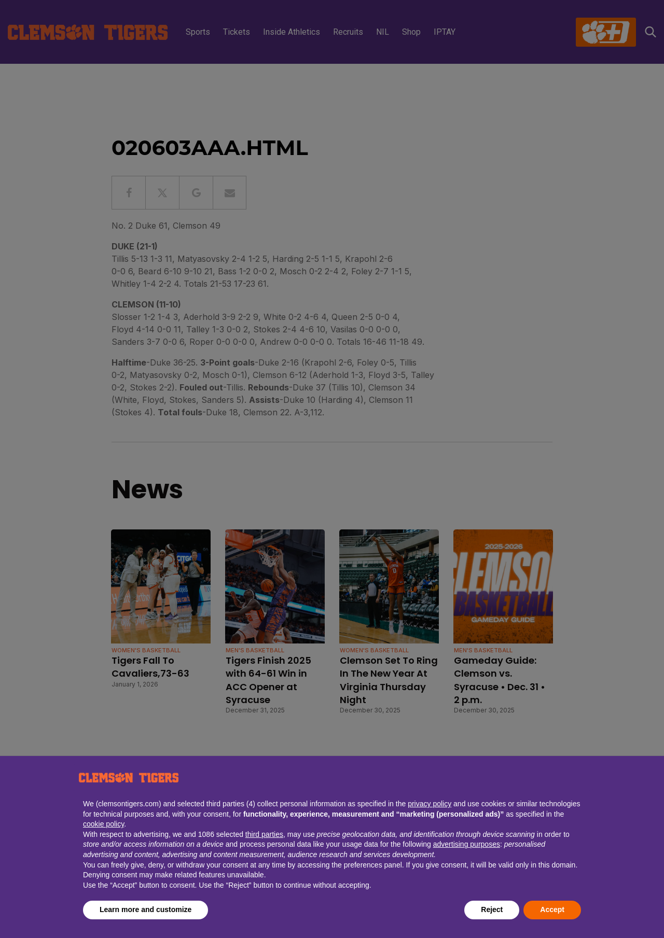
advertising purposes (466, 844)
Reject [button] (492, 909)
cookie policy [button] (103, 824)
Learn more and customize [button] (145, 909)
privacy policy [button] (429, 804)
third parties (264, 834)
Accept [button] (552, 909)
